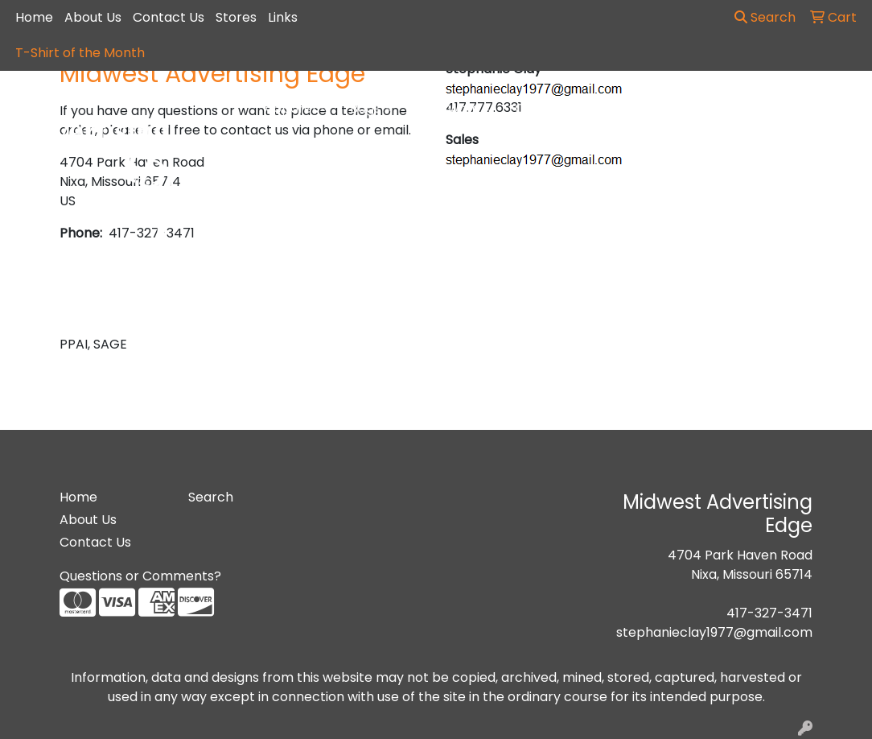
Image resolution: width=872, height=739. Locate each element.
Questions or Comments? (140, 576)
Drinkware (454, 108)
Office (541, 108)
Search (765, 17)
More (803, 108)
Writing (730, 108)
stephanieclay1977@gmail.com (714, 632)
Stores (236, 17)
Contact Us (168, 17)
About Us (92, 17)
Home (34, 17)
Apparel (296, 108)
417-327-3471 (769, 613)
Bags (372, 108)
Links (283, 17)
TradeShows (634, 108)
